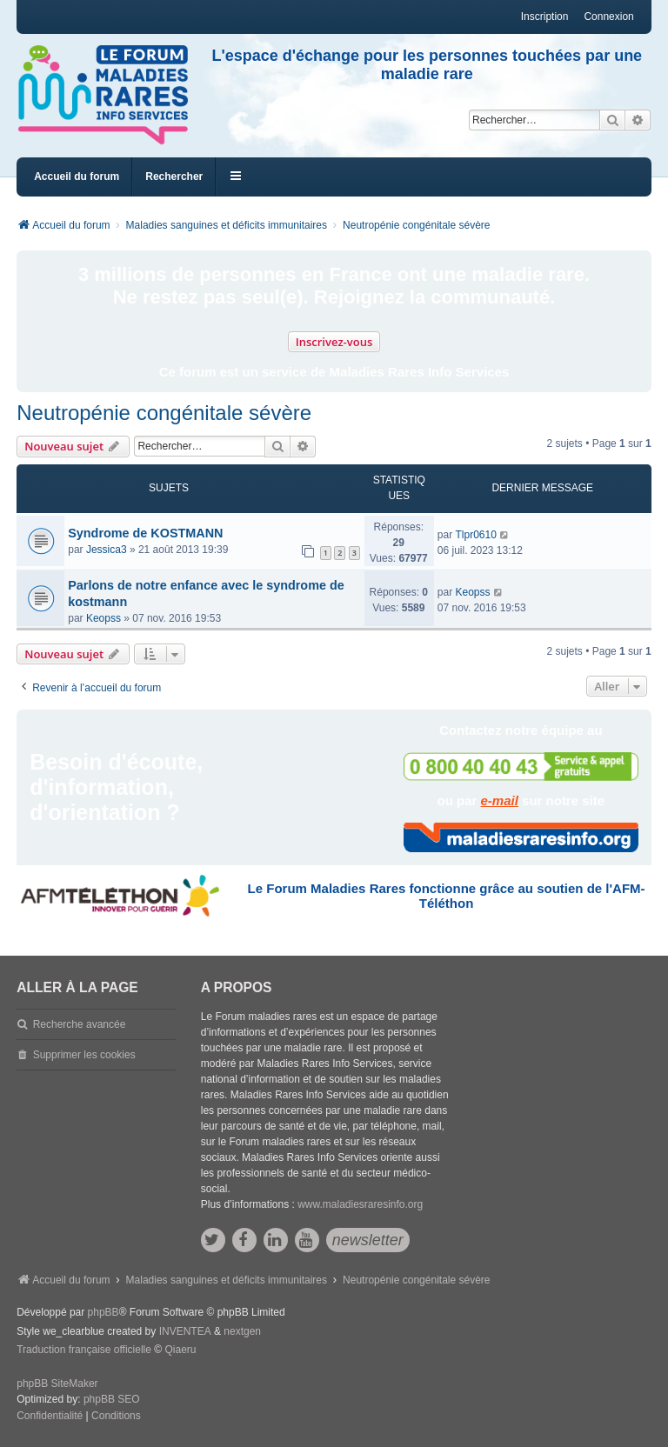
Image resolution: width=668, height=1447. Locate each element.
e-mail (499, 800)
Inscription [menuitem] (545, 16)
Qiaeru (180, 1350)
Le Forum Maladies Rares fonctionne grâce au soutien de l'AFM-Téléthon (446, 895)
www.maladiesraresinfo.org (360, 1204)
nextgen (242, 1331)
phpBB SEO (112, 1399)
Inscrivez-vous (334, 342)
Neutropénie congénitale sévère (164, 412)
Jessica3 (106, 549)
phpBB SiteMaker (57, 1383)
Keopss (103, 618)
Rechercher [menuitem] (174, 176)
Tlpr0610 (475, 535)
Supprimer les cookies (84, 1055)
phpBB (103, 1312)
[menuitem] (50, 1416)
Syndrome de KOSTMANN (145, 533)
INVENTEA (185, 1331)
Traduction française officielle (84, 1350)
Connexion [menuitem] (608, 16)
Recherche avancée (79, 1024)
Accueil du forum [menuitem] (76, 176)
